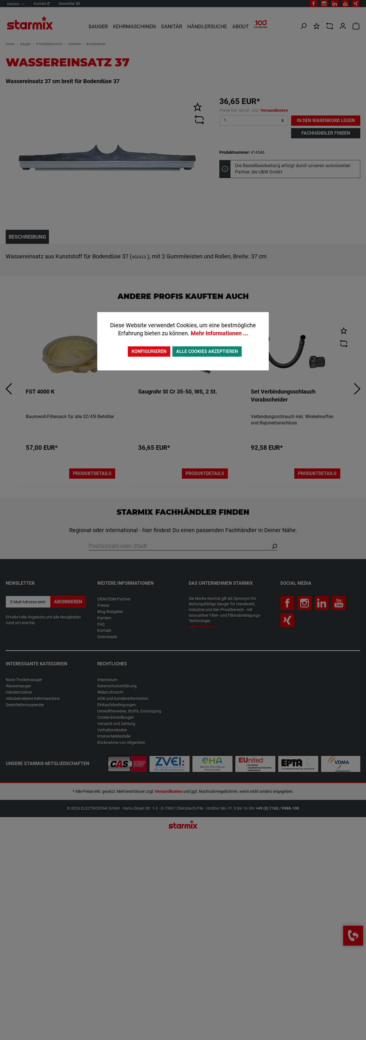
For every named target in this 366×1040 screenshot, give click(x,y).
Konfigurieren (149, 351)
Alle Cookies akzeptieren (207, 351)
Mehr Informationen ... (219, 333)
